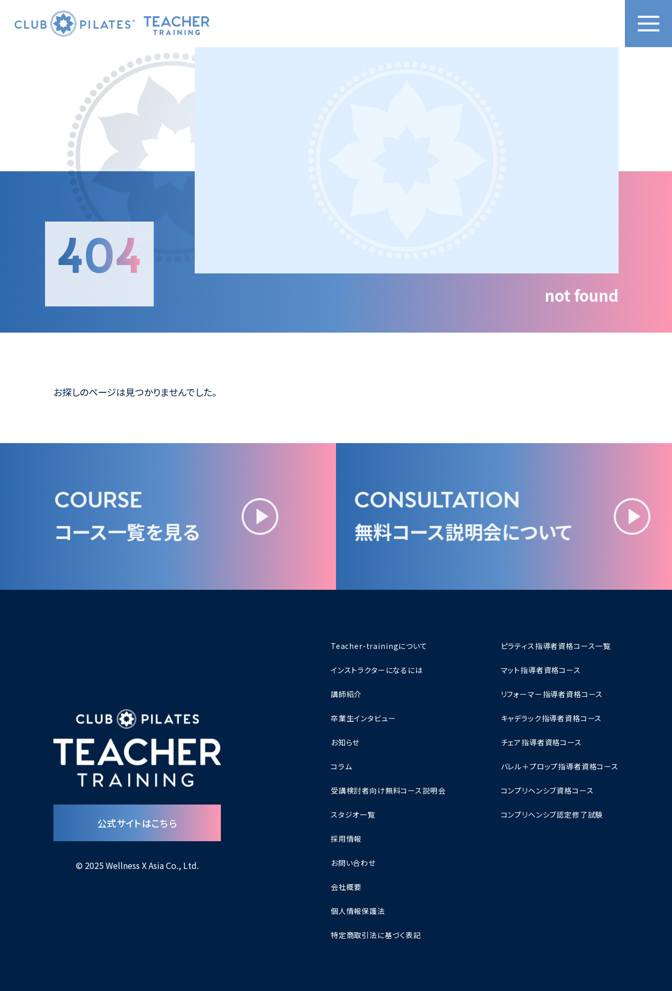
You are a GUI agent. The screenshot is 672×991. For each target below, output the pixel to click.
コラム (341, 766)
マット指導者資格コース (541, 670)
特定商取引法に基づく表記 (376, 935)
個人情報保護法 (358, 911)
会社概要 (346, 886)
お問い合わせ (353, 862)
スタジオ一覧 (353, 814)
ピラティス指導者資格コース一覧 (556, 645)
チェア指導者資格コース (541, 742)
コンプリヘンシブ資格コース (547, 790)
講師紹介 (346, 694)
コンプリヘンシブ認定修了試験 (552, 814)
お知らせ (345, 742)
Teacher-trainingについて (379, 645)
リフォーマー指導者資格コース (552, 694)
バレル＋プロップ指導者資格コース (560, 766)
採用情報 (346, 838)
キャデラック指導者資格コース (551, 718)
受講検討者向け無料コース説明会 (388, 790)
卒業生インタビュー (363, 718)
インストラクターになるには (377, 670)
